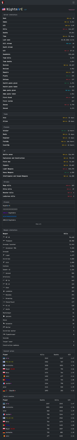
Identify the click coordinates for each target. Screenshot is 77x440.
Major (10, 369)
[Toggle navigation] (73, 2)
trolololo (9, 365)
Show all (38, 224)
